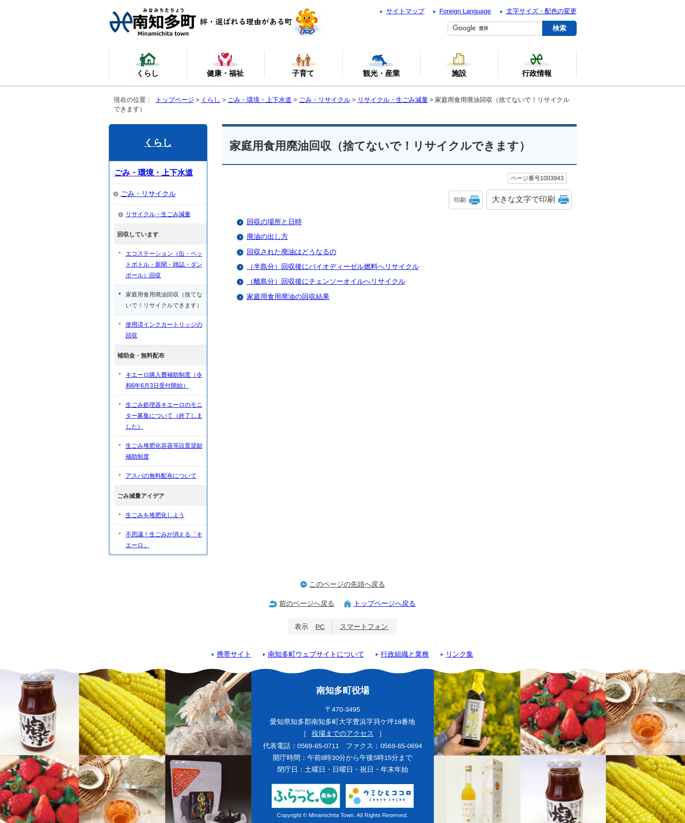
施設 (459, 64)
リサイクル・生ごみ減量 (393, 99)
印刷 (460, 200)
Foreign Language (465, 11)
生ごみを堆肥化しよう (155, 515)
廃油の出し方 (267, 236)
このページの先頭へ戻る (347, 584)
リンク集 (459, 654)
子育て (303, 64)
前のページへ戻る (306, 603)
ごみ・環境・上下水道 (260, 99)
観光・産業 (381, 64)
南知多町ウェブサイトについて (316, 654)
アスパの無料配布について (161, 475)
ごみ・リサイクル (324, 99)
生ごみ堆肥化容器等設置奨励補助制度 (164, 451)
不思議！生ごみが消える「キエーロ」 (164, 540)
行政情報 (537, 64)
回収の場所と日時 (274, 222)
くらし (210, 99)
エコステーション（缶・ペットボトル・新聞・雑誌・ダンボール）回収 (164, 264)
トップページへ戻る (385, 603)
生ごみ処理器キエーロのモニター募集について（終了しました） (164, 415)
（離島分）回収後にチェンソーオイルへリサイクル (326, 281)
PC (320, 626)
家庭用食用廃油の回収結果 (288, 296)
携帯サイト (234, 654)
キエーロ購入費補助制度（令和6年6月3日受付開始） (164, 380)
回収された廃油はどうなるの (291, 252)
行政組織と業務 (405, 654)
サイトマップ (405, 11)
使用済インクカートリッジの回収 (164, 330)
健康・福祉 (225, 64)
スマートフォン (364, 626)
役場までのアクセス (343, 733)
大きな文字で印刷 (523, 199)
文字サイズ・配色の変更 (541, 11)
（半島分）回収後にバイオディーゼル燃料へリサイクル (333, 266)
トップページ (175, 99)
